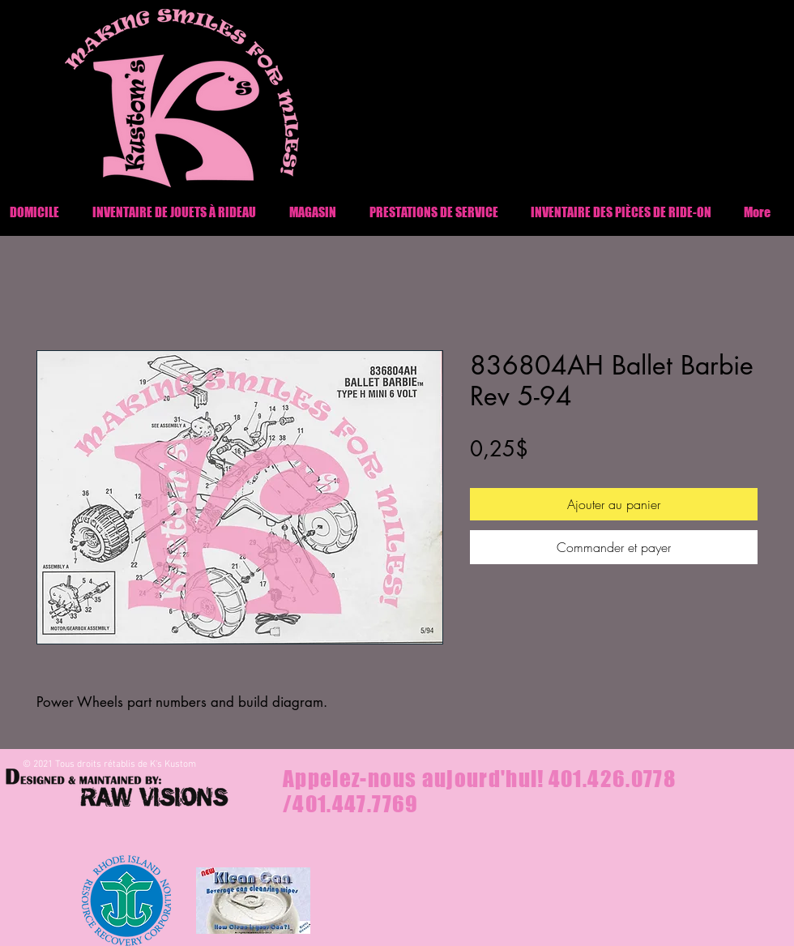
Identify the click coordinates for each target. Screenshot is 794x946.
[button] (621, 212)
